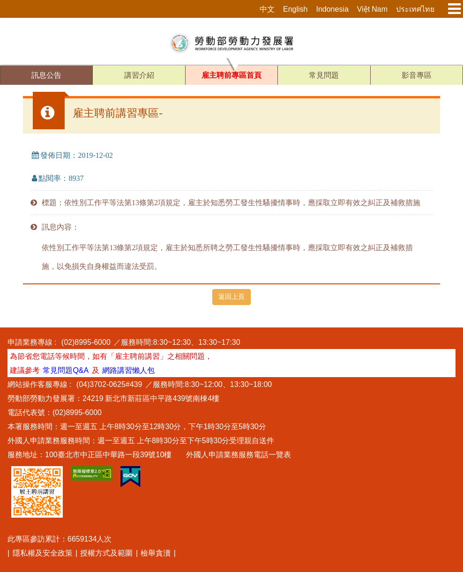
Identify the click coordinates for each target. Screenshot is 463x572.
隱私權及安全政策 (43, 553)
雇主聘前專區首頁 (231, 75)
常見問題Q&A (66, 370)
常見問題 (324, 75)
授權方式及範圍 (106, 553)
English (295, 9)
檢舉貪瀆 (156, 553)
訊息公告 (46, 75)
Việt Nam (372, 9)
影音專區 (417, 75)
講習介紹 (139, 75)
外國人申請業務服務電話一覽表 (238, 454)
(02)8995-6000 (86, 342)
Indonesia (332, 9)
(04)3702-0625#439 (109, 384)
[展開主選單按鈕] (451, 9)
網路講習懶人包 (128, 370)
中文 (267, 9)
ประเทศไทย (415, 9)
